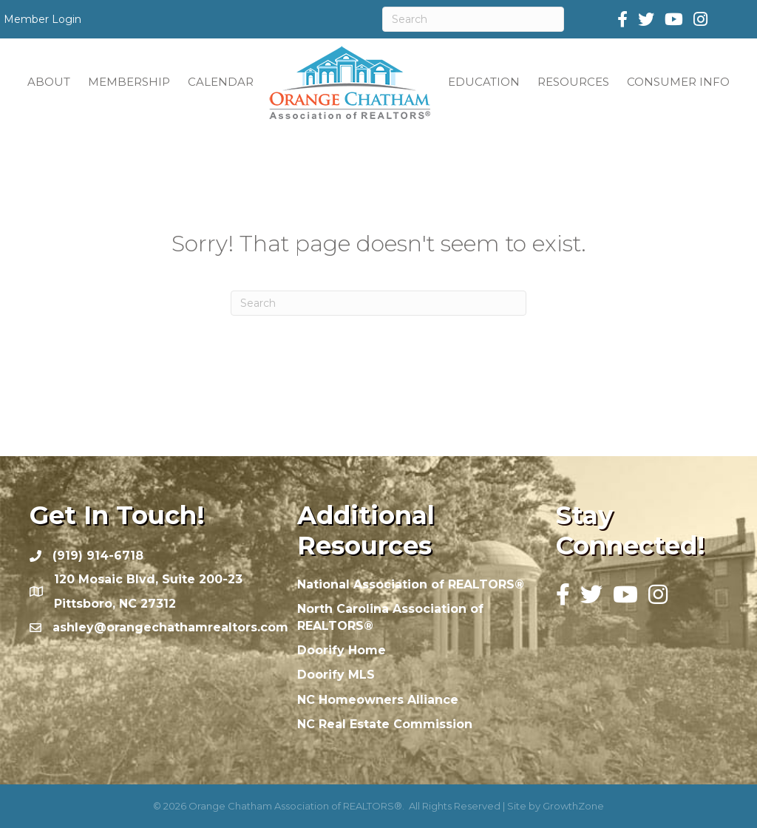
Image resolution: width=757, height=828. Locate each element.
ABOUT (48, 82)
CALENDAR (221, 82)
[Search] (473, 19)
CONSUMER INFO (678, 82)
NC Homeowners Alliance (377, 700)
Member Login (42, 19)
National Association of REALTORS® (410, 584)
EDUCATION (484, 82)
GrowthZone (573, 806)
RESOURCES (573, 82)
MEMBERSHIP (129, 82)
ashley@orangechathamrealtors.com (170, 627)
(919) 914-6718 (97, 556)
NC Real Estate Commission (384, 724)
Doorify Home (341, 650)
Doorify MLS (336, 675)
